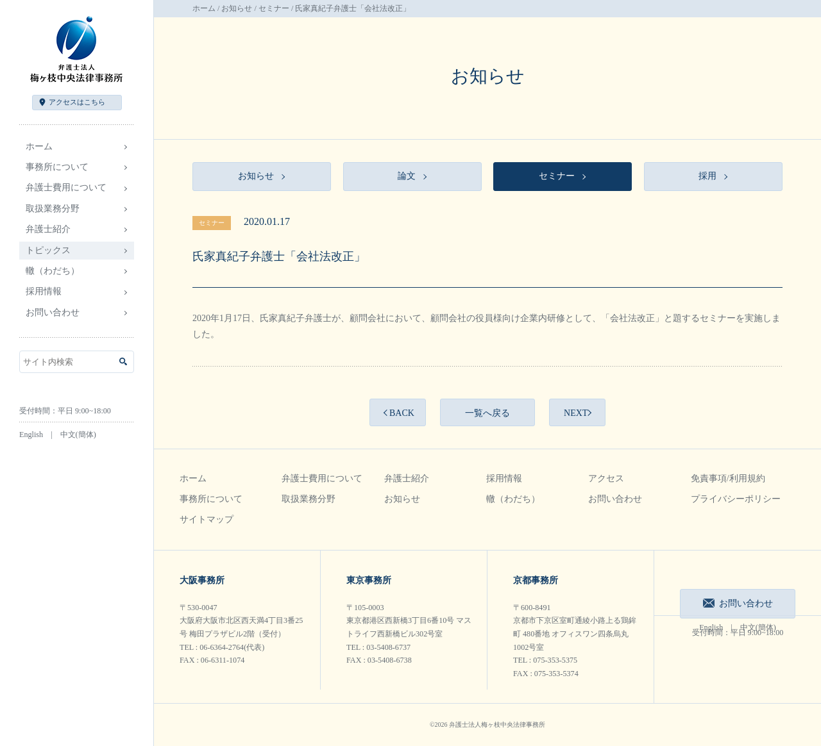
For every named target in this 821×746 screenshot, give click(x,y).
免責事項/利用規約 (728, 478)
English (31, 434)
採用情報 (504, 478)
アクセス (77, 102)
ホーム (39, 146)
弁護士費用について (322, 478)
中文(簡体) (78, 434)
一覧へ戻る (487, 413)
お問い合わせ (53, 312)
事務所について (211, 499)
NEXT (576, 413)
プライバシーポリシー (736, 499)
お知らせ (236, 8)
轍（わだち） (53, 271)
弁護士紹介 (406, 478)
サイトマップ (206, 519)
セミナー (273, 8)
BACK (401, 413)
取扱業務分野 (308, 499)
